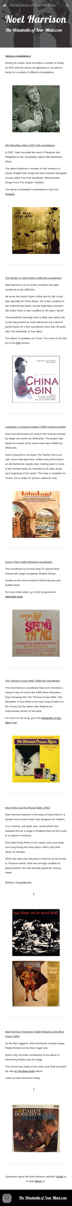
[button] (4, 5)
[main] (36, 23)
